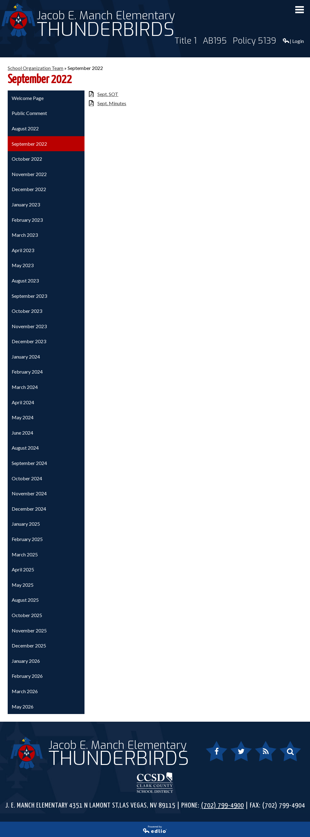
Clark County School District (155, 782)
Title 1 (186, 41)
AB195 (215, 41)
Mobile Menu (299, 9)
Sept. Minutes (111, 103)
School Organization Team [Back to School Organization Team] (35, 68)
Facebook (216, 755)
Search (287, 755)
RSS (262, 755)
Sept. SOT (107, 94)
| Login (293, 41)
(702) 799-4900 (222, 805)
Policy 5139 (254, 41)
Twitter (238, 755)
